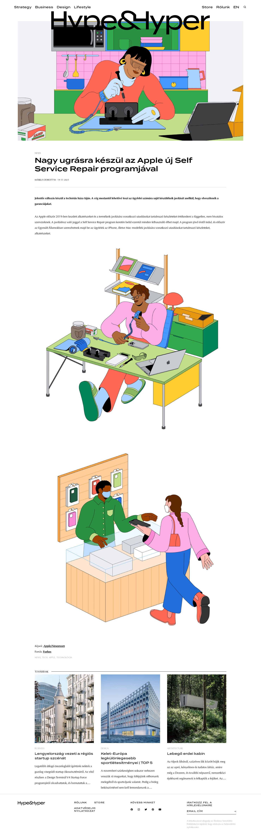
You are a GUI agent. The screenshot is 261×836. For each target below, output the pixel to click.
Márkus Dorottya (45, 180)
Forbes (47, 652)
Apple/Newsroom (54, 646)
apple (52, 658)
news (38, 153)
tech (45, 658)
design (105, 749)
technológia (64, 658)
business (39, 749)
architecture (175, 749)
